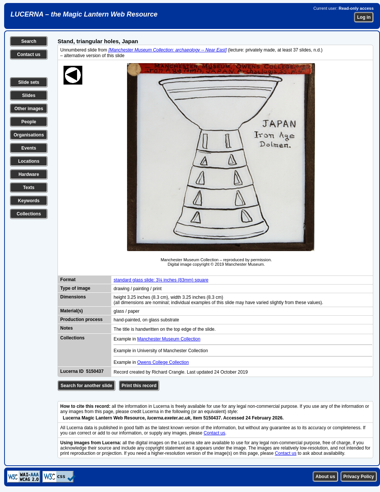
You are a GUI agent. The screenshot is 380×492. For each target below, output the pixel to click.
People (28, 121)
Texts (28, 187)
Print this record (139, 385)
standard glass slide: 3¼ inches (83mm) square (161, 280)
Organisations (29, 135)
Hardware (28, 174)
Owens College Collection (163, 362)
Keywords (28, 200)
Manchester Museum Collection (168, 339)
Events (28, 148)
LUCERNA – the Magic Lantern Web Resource (84, 14)
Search (28, 41)
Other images (28, 108)
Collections (29, 213)
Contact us (28, 54)
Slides (28, 95)
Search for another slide (86, 385)
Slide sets (28, 82)
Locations (28, 161)
